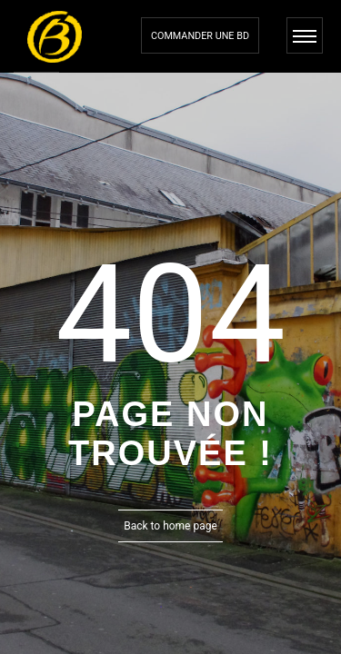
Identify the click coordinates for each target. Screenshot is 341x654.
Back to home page (170, 526)
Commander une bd (200, 36)
